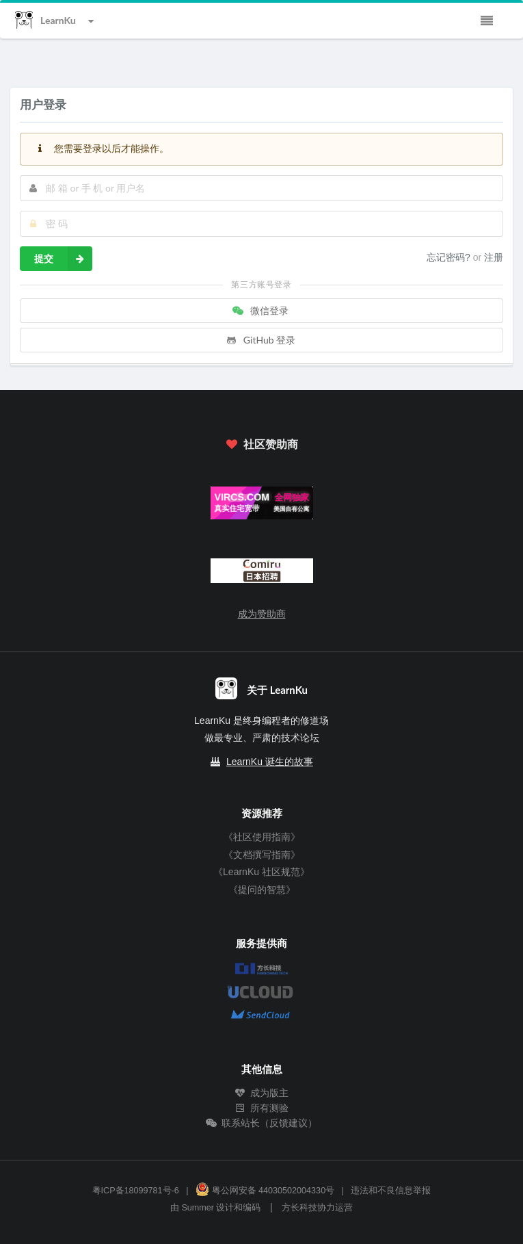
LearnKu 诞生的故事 (269, 761)
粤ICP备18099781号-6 (135, 1190)
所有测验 (261, 1107)
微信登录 (260, 310)
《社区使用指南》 (262, 836)
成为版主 (261, 1092)
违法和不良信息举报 (391, 1190)
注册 (493, 257)
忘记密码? (450, 257)
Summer (197, 1208)
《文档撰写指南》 (262, 854)
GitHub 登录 (260, 340)
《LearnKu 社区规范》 (261, 871)
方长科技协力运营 (317, 1208)
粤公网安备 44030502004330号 (265, 1190)
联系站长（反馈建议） (262, 1122)
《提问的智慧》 (261, 889)
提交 (63, 258)
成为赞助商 (262, 613)
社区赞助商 (261, 443)
